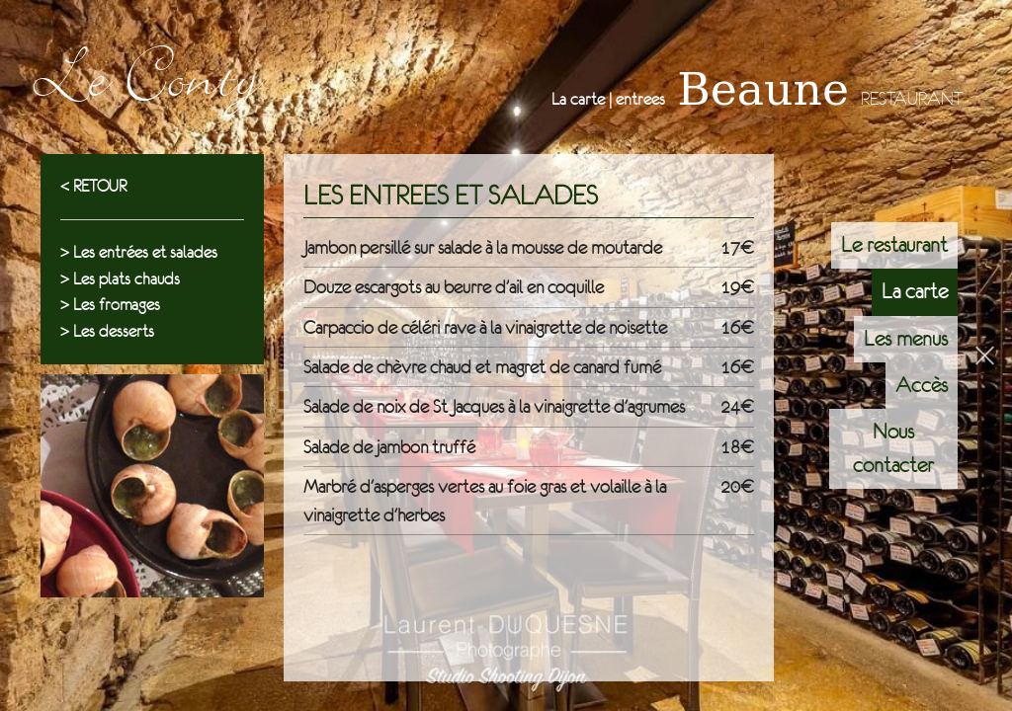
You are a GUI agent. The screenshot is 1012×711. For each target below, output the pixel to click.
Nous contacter (893, 448)
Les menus (906, 339)
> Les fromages (110, 304)
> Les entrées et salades (138, 252)
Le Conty (145, 89)
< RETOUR (93, 186)
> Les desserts (107, 331)
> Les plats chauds (120, 279)
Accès (921, 385)
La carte (915, 291)
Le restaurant (894, 245)
